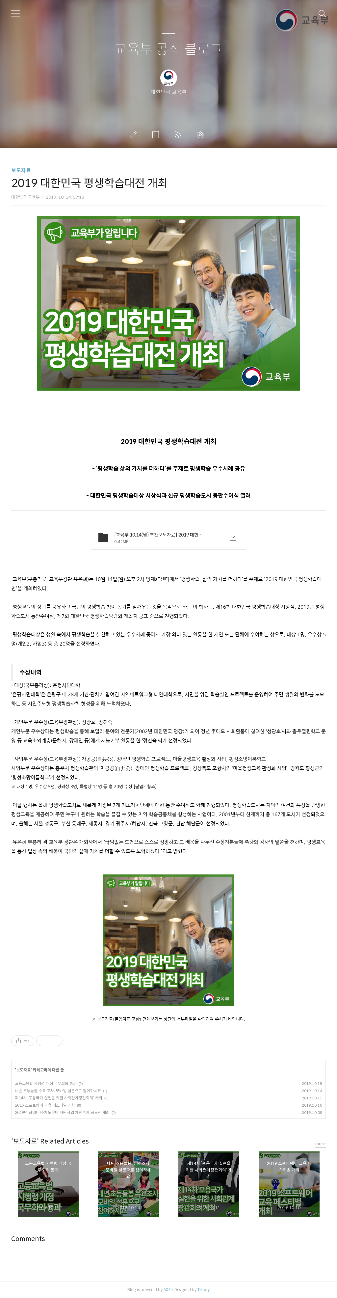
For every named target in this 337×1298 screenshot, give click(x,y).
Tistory (203, 1289)
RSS (179, 134)
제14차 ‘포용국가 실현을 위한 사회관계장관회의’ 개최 (58, 1097)
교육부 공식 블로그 (168, 49)
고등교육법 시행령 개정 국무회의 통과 (46, 1083)
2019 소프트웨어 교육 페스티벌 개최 (45, 1105)
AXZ (167, 1289)
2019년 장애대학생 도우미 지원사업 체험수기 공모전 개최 (62, 1112)
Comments (28, 1239)
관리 (202, 134)
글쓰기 (135, 134)
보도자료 (21, 170)
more (320, 1143)
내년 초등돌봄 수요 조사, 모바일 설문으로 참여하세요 (58, 1090)
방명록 (157, 134)
